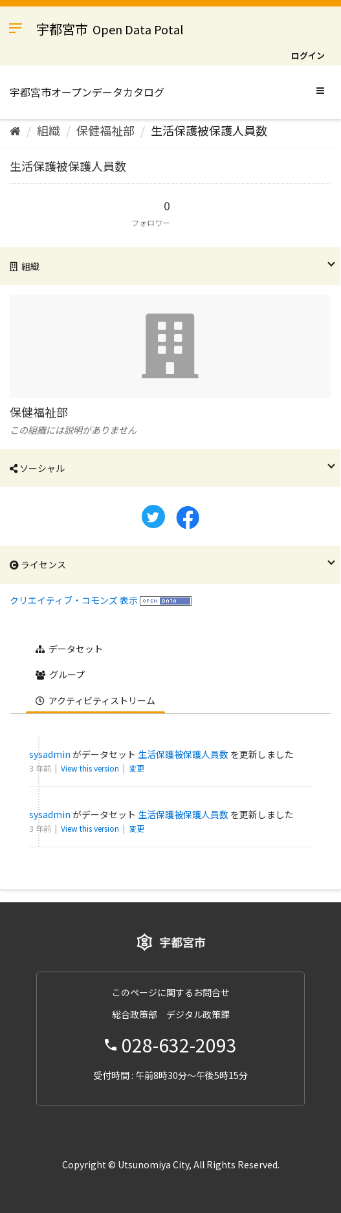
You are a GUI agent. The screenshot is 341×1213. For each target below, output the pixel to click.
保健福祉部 (105, 130)
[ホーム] (15, 130)
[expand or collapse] (320, 90)
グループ (60, 674)
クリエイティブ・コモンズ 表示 (74, 600)
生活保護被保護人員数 (209, 130)
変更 (136, 767)
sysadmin (50, 754)
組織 (48, 130)
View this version (91, 767)
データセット (69, 648)
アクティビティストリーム (95, 700)
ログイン (308, 55)
